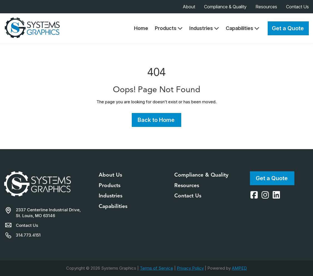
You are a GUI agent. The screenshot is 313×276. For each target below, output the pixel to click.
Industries (204, 28)
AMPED (239, 268)
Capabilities (242, 28)
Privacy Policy (190, 268)
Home (141, 28)
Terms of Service (156, 268)
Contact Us (297, 6)
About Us (110, 175)
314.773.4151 (28, 235)
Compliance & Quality (225, 6)
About (189, 6)
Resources (266, 6)
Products (169, 28)
